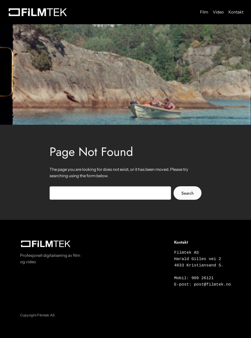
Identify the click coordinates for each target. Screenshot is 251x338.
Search (187, 193)
